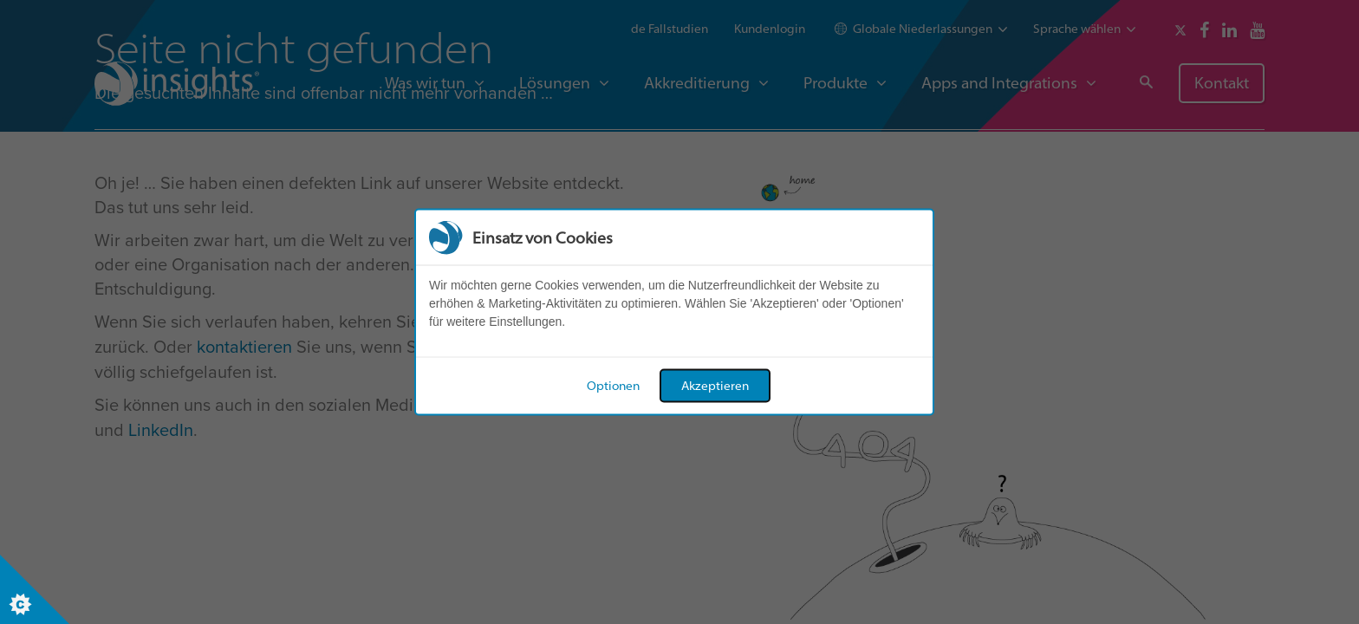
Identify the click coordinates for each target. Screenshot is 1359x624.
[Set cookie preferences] (34, 589)
